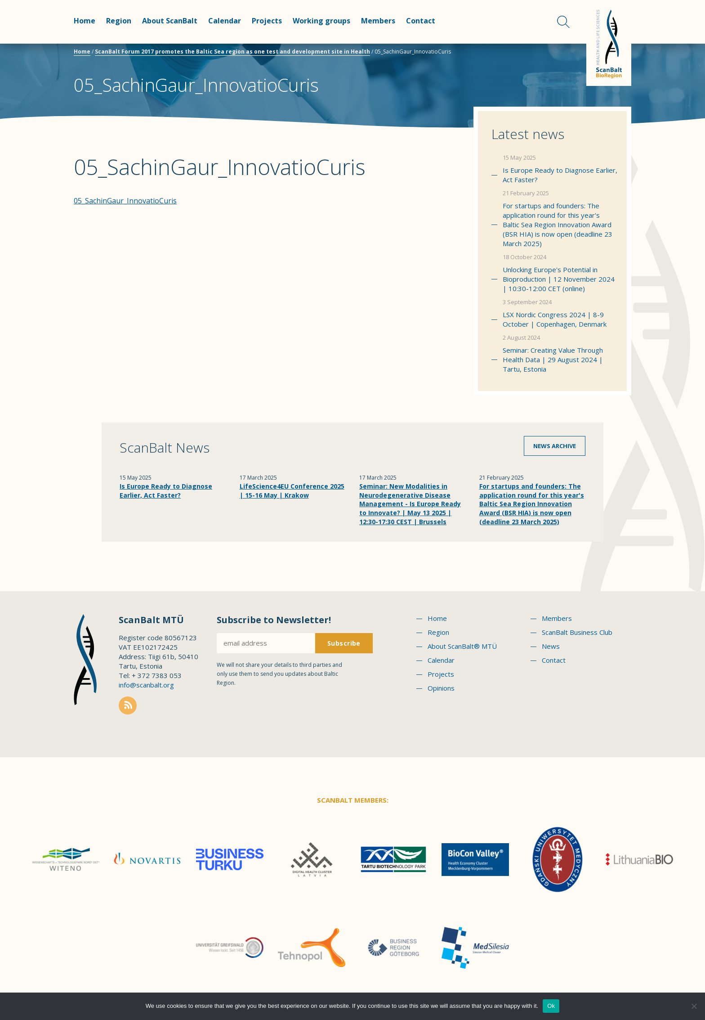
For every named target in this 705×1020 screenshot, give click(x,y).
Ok (551, 1005)
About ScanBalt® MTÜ (462, 646)
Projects (267, 21)
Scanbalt (608, 43)
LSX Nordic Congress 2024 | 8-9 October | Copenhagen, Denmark (555, 319)
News (551, 646)
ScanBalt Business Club (577, 632)
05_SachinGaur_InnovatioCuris (125, 201)
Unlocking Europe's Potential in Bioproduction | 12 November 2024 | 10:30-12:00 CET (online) (559, 279)
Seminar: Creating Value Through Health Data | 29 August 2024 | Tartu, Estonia (553, 359)
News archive (554, 446)
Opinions (441, 687)
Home (84, 21)
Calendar (224, 21)
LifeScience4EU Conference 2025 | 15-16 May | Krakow (292, 490)
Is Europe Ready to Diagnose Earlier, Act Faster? (560, 175)
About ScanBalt (169, 21)
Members (378, 21)
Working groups (321, 21)
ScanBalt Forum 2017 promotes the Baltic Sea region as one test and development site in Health (232, 51)
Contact (420, 21)
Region (118, 21)
